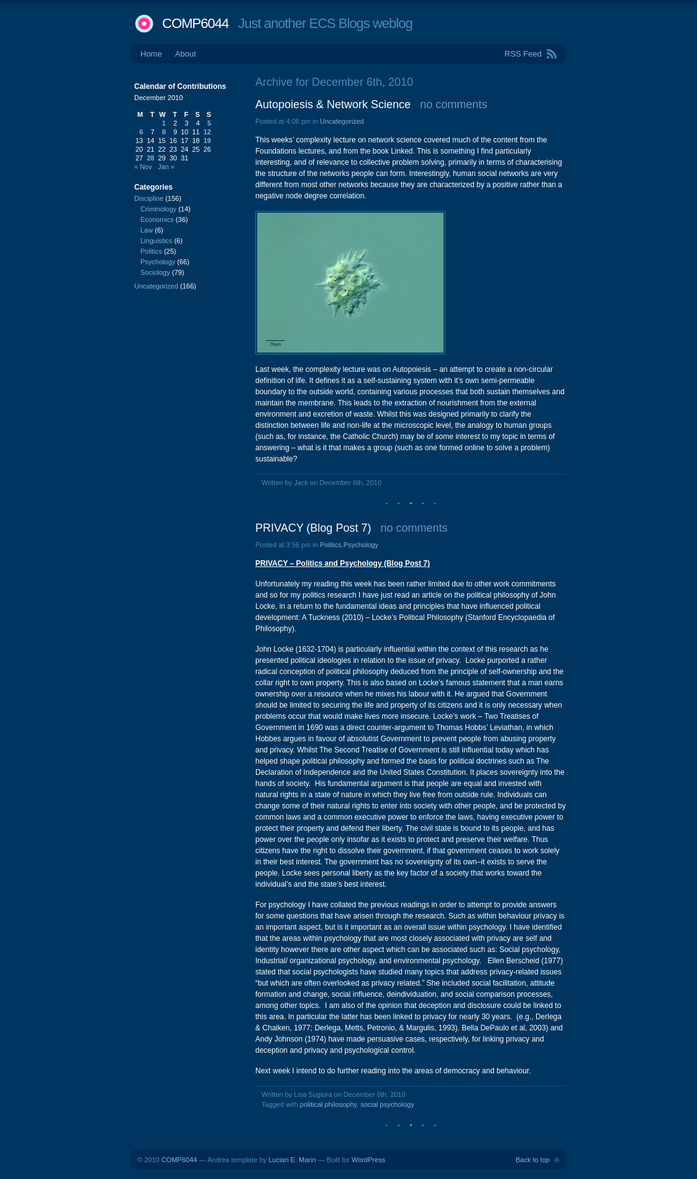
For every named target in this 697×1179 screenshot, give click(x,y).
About (185, 53)
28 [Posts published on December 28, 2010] (150, 158)
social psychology (387, 1104)
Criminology (158, 209)
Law (146, 230)
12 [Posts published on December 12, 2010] (207, 132)
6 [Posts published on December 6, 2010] (141, 132)
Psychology (361, 544)
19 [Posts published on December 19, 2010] (207, 140)
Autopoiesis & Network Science (333, 104)
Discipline (148, 198)
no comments (453, 104)
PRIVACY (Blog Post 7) (313, 528)
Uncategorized (342, 121)
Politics (331, 544)
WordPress (368, 1159)
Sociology (155, 272)
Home (151, 53)
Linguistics (156, 240)
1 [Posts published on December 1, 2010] (164, 123)
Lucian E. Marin (292, 1159)
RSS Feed (523, 53)
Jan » (166, 166)
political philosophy (328, 1104)
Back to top (533, 1159)
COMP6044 (195, 23)
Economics (157, 219)
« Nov (143, 166)
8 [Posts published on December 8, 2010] (164, 132)
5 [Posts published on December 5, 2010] (209, 123)
